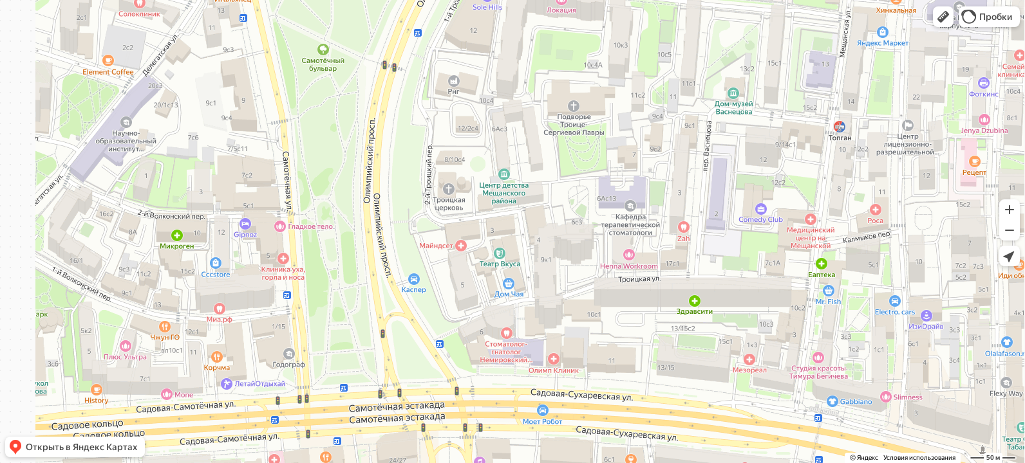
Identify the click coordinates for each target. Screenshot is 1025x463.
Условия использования (919, 457)
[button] (943, 16)
